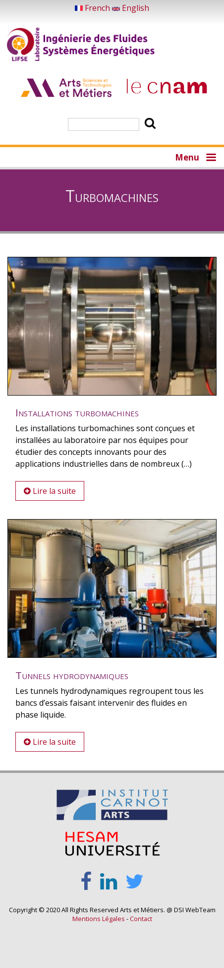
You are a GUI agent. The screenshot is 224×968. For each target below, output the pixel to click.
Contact (141, 918)
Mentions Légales (98, 918)
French (93, 7)
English (130, 7)
